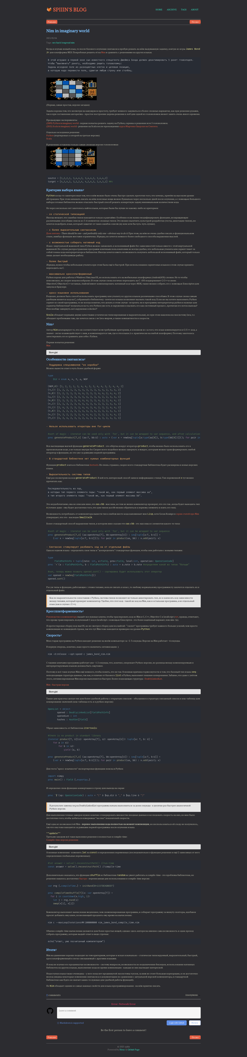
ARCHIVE (172, 9)
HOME (159, 9)
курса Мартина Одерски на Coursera (138, 126)
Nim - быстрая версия (57, 685)
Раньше (52, 21)
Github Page (134, 1053)
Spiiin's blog (66, 9)
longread (65, 42)
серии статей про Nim (187, 514)
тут (176, 618)
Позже (195, 21)
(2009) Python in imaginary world (62, 123)
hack (58, 42)
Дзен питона (53, 233)
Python (50, 135)
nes (54, 42)
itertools (94, 465)
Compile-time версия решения (62, 843)
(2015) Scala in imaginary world (61, 126)
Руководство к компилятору (61, 618)
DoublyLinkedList (153, 679)
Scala (49, 138)
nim (73, 42)
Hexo (122, 1053)
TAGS (184, 9)
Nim (103, 52)
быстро (83, 881)
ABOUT (194, 9)
